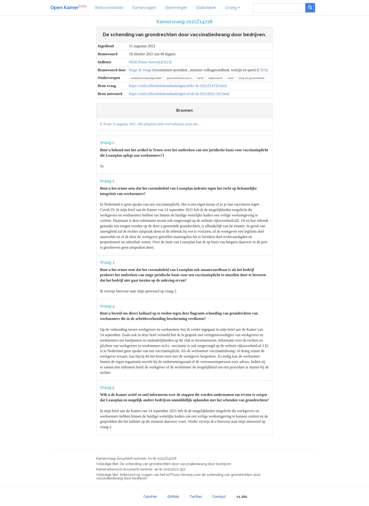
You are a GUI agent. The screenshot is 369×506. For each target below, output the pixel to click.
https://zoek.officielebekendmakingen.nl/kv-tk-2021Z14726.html (178, 86)
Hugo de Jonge (140, 70)
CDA (262, 70)
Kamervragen (144, 7)
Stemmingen (176, 7)
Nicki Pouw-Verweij (144, 62)
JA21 (166, 62)
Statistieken (206, 7)
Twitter (196, 496)
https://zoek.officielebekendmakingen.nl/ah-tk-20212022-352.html (179, 94)
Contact (219, 496)
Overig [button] (232, 7)
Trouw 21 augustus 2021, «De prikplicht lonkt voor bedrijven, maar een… (152, 124)
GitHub (173, 496)
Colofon (150, 496)
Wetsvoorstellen (109, 7)
